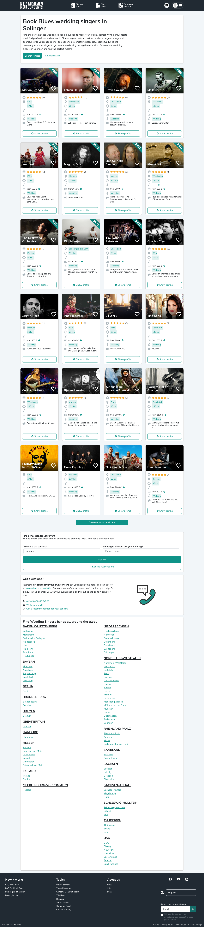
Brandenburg (30, 701)
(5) (159, 184)
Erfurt (107, 828)
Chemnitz (109, 779)
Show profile (41, 133)
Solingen (108, 723)
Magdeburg (110, 793)
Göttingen (109, 652)
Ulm (25, 645)
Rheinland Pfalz (112, 733)
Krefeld (108, 694)
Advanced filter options (102, 566)
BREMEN (29, 711)
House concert (63, 884)
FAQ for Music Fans (14, 888)
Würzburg (28, 680)
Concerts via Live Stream (67, 891)
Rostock (27, 790)
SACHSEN (111, 764)
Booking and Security (15, 891)
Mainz (107, 740)
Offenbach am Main (33, 765)
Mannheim (28, 634)
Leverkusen (110, 698)
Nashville (109, 853)
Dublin (26, 779)
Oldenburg (109, 641)
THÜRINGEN (112, 820)
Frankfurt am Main (32, 751)
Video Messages (63, 888)
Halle (106, 797)
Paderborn (109, 719)
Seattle (108, 860)
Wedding (60, 895)
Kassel (26, 758)
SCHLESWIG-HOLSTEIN (120, 803)
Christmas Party (63, 909)
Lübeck (107, 811)
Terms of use (180, 924)
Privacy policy (167, 924)
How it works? (52, 55)
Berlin (26, 691)
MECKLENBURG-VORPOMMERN (45, 785)
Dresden (108, 775)
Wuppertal (109, 666)
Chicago (108, 846)
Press (109, 891)
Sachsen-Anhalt (112, 790)
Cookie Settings (195, 924)
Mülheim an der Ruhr (115, 705)
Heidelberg (29, 641)
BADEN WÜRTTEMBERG (40, 626)
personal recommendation (38, 588)
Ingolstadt (28, 677)
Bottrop (108, 677)
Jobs (109, 888)
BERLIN (28, 686)
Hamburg (28, 737)
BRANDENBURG (34, 697)
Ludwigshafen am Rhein (116, 744)
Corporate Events (64, 906)
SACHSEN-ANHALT (117, 785)
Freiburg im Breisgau (34, 638)
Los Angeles (110, 857)
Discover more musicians (102, 522)
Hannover (109, 634)
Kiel (106, 814)
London (27, 726)
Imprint (155, 924)
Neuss (107, 712)
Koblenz (108, 737)
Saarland (108, 754)
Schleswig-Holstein (114, 807)
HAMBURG (30, 732)
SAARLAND (112, 750)
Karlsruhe (28, 631)
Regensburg (29, 673)
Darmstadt (28, 761)
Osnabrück (109, 645)
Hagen (107, 684)
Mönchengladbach (113, 701)
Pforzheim (28, 652)
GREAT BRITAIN (34, 722)
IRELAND (29, 771)
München (27, 666)
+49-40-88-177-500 (37, 601)
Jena (106, 832)
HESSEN (29, 743)
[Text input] (175, 909)
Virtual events (62, 902)
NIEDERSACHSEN (116, 626)
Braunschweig (111, 638)
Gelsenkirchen (111, 680)
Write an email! (34, 605)
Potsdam (27, 705)
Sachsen (108, 768)
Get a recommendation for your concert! (47, 608)
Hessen (27, 747)
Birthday (60, 899)
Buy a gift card (11, 895)
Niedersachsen (111, 631)
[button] (178, 5)
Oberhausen (110, 715)
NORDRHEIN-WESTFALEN (122, 658)
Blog (109, 884)
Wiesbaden (29, 754)
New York (109, 849)
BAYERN (29, 662)
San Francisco (111, 864)
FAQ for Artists (12, 884)
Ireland (26, 775)
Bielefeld (108, 670)
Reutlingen (29, 656)
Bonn (106, 673)
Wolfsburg (109, 648)
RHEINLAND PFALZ (117, 729)
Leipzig (107, 772)
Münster (108, 708)
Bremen (27, 715)
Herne (107, 691)
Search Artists (32, 55)
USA (107, 838)
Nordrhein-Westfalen (115, 663)
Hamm (107, 687)
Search (102, 559)
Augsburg (28, 670)
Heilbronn (28, 648)
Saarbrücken (110, 758)
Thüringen (109, 825)
